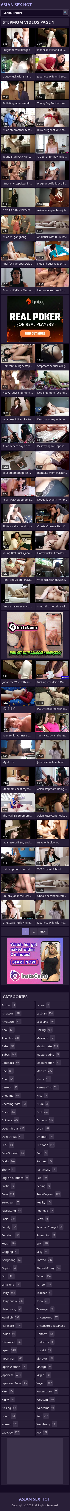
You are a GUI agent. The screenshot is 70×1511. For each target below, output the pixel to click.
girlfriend (11, 1284)
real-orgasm (49, 1194)
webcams (46, 1408)
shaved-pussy (49, 1268)
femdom (11, 1235)
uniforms (46, 1342)
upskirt (44, 1350)
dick (8, 1145)
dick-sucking (13, 1153)
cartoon (10, 1087)
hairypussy (12, 1309)
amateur (11, 1013)
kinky (8, 1399)
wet (43, 1416)
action (9, 1005)
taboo (44, 1276)
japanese (12, 1375)
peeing (44, 1186)
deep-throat (13, 1128)
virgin (44, 1375)
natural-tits (48, 1087)
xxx (42, 1432)
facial (9, 1219)
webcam (46, 1399)
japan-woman (14, 1366)
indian (9, 1334)
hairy (9, 1293)
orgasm (45, 1120)
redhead (45, 1210)
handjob (11, 1317)
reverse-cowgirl (50, 1227)
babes (9, 1054)
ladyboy (11, 1432)
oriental (45, 1136)
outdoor (46, 1145)
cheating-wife (14, 1104)
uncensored (48, 1317)
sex (43, 1243)
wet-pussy (47, 1424)
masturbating (48, 1054)
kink (8, 1391)
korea (9, 1416)
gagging (10, 1251)
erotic (8, 1186)
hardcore (12, 1325)
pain (42, 1153)
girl (8, 1276)
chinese (10, 1120)
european (11, 1202)
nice (42, 1095)
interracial (12, 1342)
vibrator (45, 1358)
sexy (43, 1251)
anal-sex (11, 1038)
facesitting (12, 1210)
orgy (43, 1128)
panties (45, 1161)
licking (45, 1030)
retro (43, 1219)
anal (8, 1030)
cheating (11, 1095)
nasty (44, 1079)
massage (46, 1038)
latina (43, 1005)
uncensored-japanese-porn (51, 1326)
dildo (8, 1161)
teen (43, 1301)
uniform (46, 1334)
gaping (9, 1268)
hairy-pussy (13, 1301)
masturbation (49, 1062)
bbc (8, 1071)
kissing (9, 1408)
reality (44, 1202)
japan (9, 1350)
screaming (46, 1235)
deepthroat (13, 1136)
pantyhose (47, 1169)
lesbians (46, 1021)
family (9, 1227)
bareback (11, 1062)
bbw (8, 1079)
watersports (47, 1391)
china (9, 1112)
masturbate (48, 1046)
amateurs (11, 1021)
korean (10, 1424)
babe (8, 1046)
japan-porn (12, 1358)
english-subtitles (15, 1177)
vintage (44, 1366)
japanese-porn (15, 1383)
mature (45, 1071)
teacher (45, 1293)
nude (43, 1104)
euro (8, 1194)
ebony (8, 1169)
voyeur (45, 1383)
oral (43, 1112)
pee (43, 1177)
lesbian (45, 1013)
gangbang (12, 1260)
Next (43, 931)
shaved (45, 1260)
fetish (9, 1243)
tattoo (44, 1284)
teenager (46, 1309)
